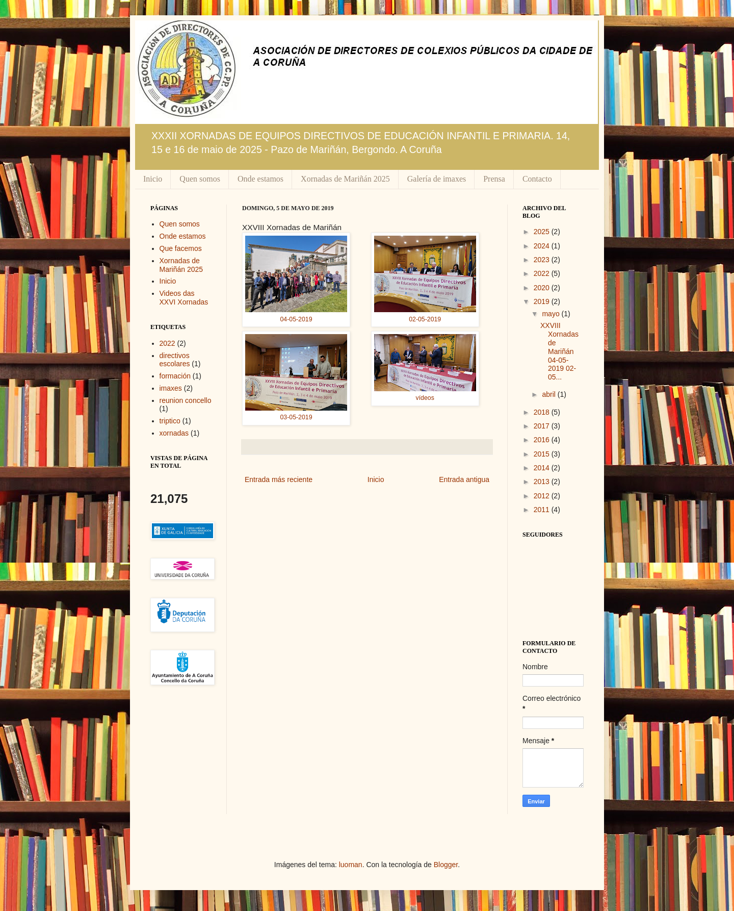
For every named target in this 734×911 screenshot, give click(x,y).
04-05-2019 (296, 319)
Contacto (537, 178)
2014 (543, 468)
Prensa (494, 178)
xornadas (174, 433)
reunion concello (186, 400)
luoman (350, 865)
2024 (543, 246)
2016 (543, 440)
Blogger (446, 865)
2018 (543, 412)
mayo (551, 314)
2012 (543, 496)
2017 (543, 426)
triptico (170, 421)
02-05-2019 (425, 319)
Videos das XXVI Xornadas (184, 297)
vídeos (425, 397)
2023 (543, 260)
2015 (543, 454)
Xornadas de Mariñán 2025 (345, 178)
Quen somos (199, 178)
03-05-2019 (296, 417)
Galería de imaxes (436, 178)
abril (549, 394)
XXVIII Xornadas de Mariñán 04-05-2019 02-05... (559, 351)
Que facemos (181, 248)
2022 (167, 343)
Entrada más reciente (278, 479)
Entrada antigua (464, 479)
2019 (543, 301)
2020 (543, 288)
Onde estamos (260, 178)
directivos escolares (175, 359)
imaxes (171, 388)
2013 (543, 481)
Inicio (152, 178)
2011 (543, 509)
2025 (543, 231)
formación (175, 376)
